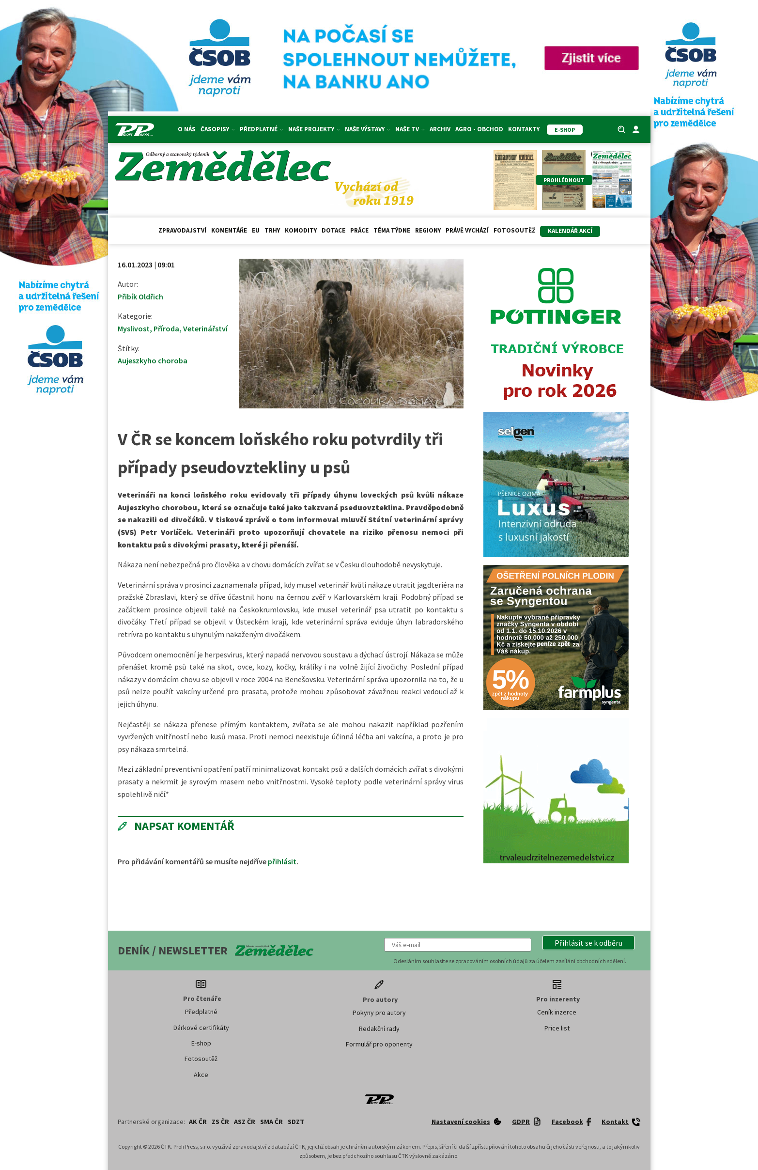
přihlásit (282, 861)
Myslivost (134, 328)
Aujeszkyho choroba (152, 360)
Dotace (333, 230)
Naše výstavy (367, 129)
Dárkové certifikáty (201, 1027)
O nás (187, 129)
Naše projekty (314, 129)
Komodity (301, 230)
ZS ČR (220, 1121)
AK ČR (198, 1121)
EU (256, 230)
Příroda (166, 328)
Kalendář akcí (570, 231)
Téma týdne (391, 230)
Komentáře (229, 230)
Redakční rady (379, 1028)
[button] (588, 943)
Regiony (428, 230)
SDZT (296, 1121)
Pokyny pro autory (379, 1012)
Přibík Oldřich (140, 296)
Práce (359, 230)
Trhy (272, 230)
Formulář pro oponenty (379, 1044)
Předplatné (261, 129)
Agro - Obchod (479, 129)
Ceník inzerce (556, 1012)
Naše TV (410, 129)
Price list (557, 1028)
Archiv (440, 129)
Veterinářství (205, 328)
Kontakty (524, 129)
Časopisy (218, 129)
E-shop (201, 1043)
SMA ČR (271, 1121)
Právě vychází (467, 230)
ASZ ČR (244, 1121)
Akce (201, 1074)
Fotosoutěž (514, 230)
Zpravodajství (182, 230)
